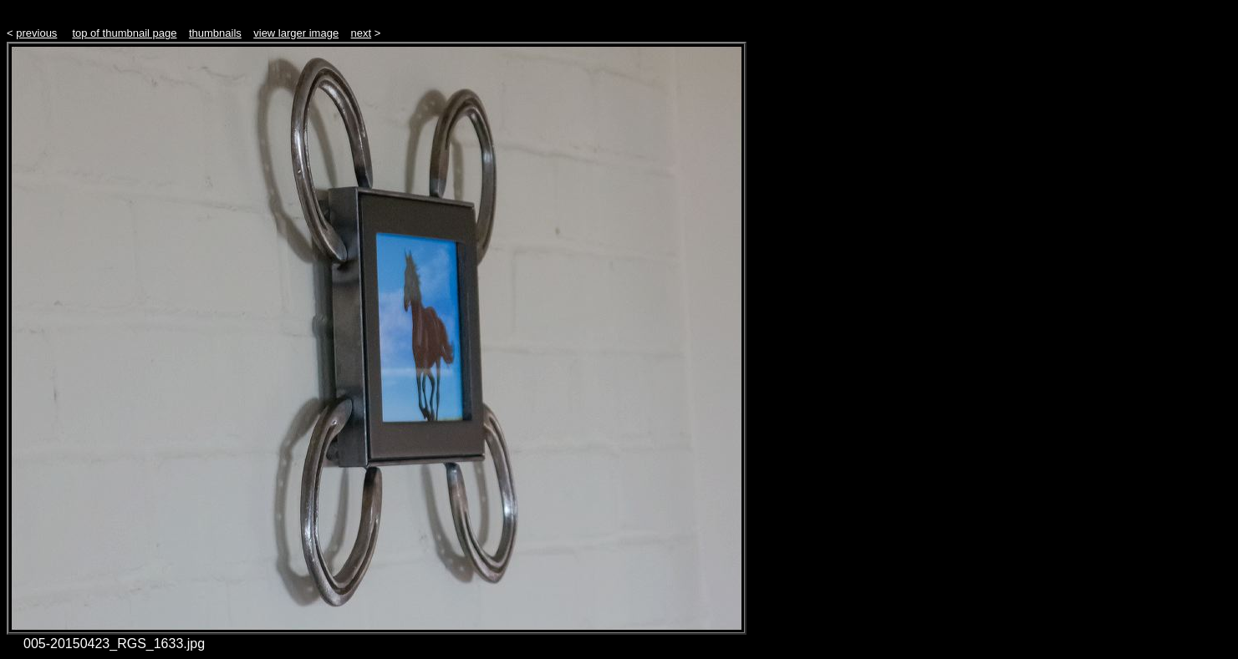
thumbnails (215, 33)
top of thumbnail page (124, 33)
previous (36, 33)
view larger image (296, 33)
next (361, 33)
